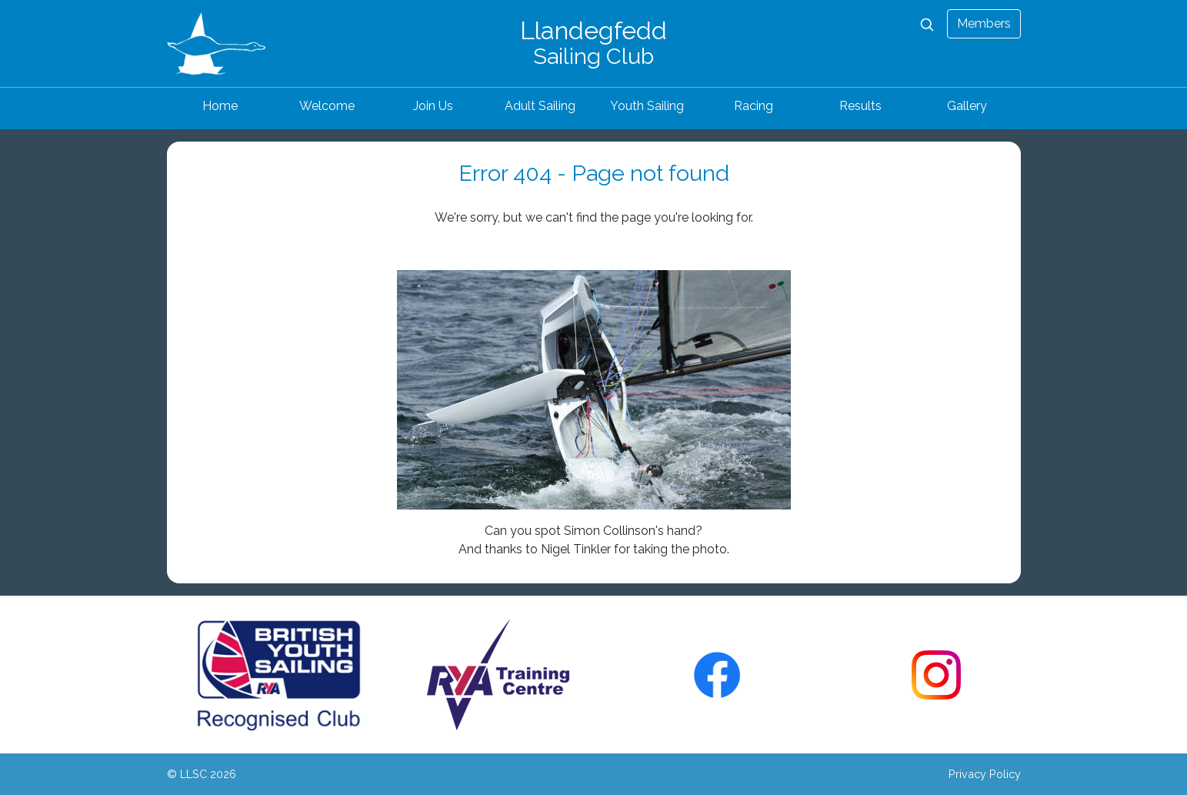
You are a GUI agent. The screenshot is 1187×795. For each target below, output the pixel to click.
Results (860, 106)
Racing (753, 106)
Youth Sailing (647, 106)
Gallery (967, 106)
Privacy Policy (985, 773)
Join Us (433, 106)
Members (984, 23)
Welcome (327, 106)
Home (220, 106)
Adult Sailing (540, 106)
